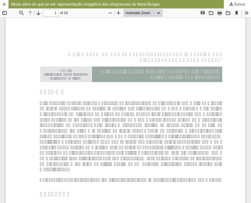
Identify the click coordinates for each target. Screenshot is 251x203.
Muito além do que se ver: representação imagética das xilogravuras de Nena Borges (85, 4)
